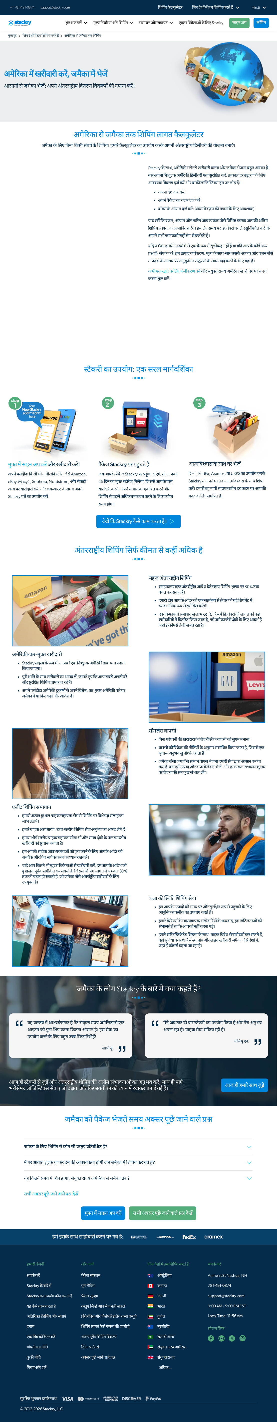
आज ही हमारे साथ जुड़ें (244, 1085)
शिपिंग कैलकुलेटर (170, 8)
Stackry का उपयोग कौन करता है (49, 1296)
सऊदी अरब (165, 1337)
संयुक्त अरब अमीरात (171, 1347)
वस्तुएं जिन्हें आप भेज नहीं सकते (103, 1306)
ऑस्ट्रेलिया (164, 1276)
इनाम (30, 1327)
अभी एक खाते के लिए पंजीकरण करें (174, 271)
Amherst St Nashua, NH (227, 1276)
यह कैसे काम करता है (41, 1306)
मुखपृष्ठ (12, 36)
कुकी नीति (34, 1357)
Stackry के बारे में (39, 1286)
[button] (212, 7)
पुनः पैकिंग (88, 1286)
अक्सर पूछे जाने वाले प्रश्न (98, 1357)
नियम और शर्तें (36, 1368)
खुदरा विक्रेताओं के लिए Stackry (201, 23)
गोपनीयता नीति (37, 1347)
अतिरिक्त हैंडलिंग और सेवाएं (46, 1316)
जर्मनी (161, 1296)
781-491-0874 (219, 1286)
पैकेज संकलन (90, 1276)
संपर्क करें (33, 1276)
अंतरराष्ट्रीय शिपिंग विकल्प (99, 1337)
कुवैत (161, 1316)
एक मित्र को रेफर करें (41, 1337)
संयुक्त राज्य (165, 1357)
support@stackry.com (55, 7)
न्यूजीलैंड (163, 1327)
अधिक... (165, 1368)
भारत (161, 1306)
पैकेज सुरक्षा (89, 1296)
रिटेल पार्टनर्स (90, 1347)
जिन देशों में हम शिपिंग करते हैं (40, 36)
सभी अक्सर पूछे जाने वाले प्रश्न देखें (51, 1194)
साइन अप (239, 23)
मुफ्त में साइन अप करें (103, 1213)
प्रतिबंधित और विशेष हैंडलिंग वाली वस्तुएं (109, 1316)
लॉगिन (261, 23)
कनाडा (162, 1286)
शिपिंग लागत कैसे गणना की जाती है (105, 1327)
